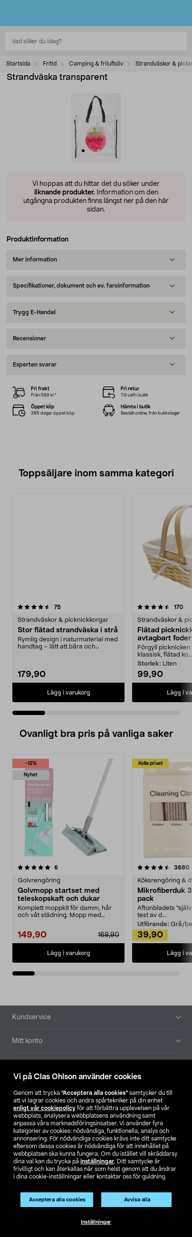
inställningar (97, 1161)
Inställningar (96, 1222)
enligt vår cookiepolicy (44, 1108)
